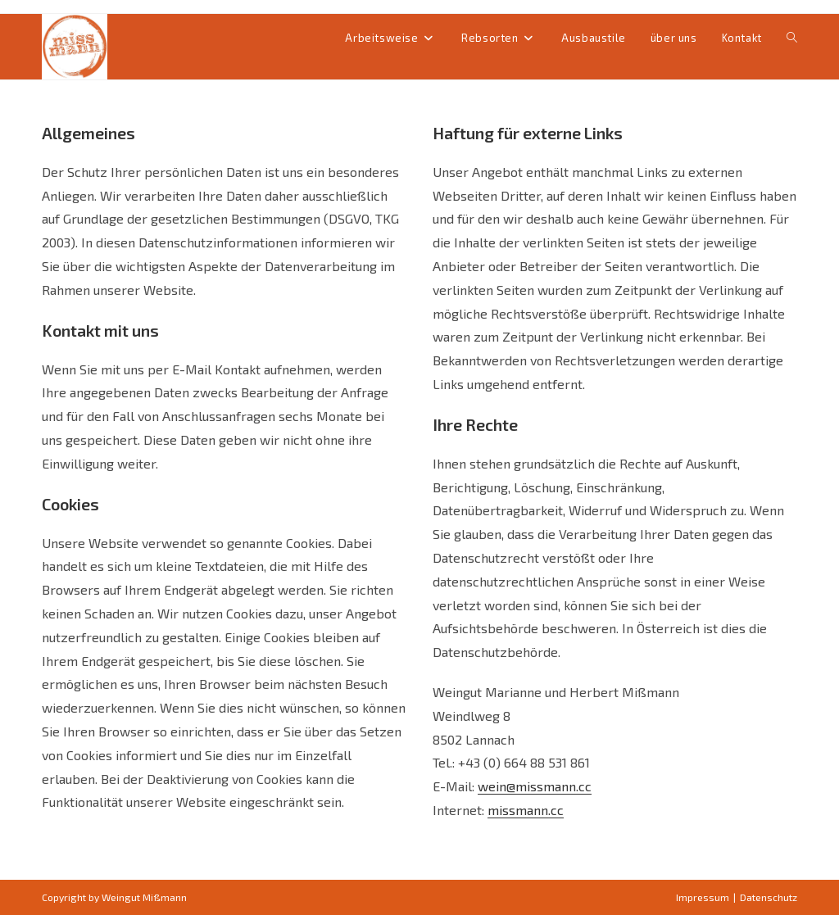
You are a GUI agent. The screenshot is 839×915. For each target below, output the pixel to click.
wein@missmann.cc (535, 786)
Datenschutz (768, 897)
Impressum (702, 897)
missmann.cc (526, 810)
